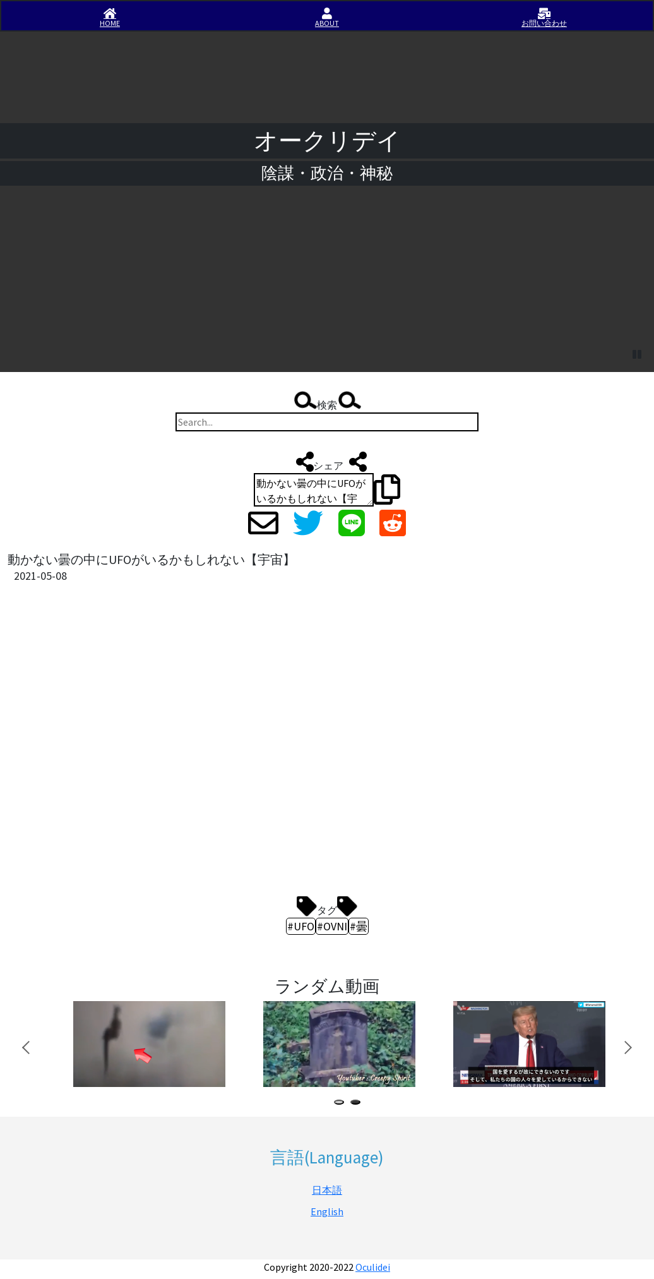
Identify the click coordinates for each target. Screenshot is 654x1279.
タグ (327, 906)
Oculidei (372, 1267)
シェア (328, 461)
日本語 (327, 1190)
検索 (327, 401)
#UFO (300, 926)
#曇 (358, 926)
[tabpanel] (148, 1044)
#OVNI (332, 926)
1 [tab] (341, 1104)
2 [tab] (357, 1104)
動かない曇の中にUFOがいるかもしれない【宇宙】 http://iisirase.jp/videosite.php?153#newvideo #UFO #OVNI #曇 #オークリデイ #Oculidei (314, 490)
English (327, 1211)
